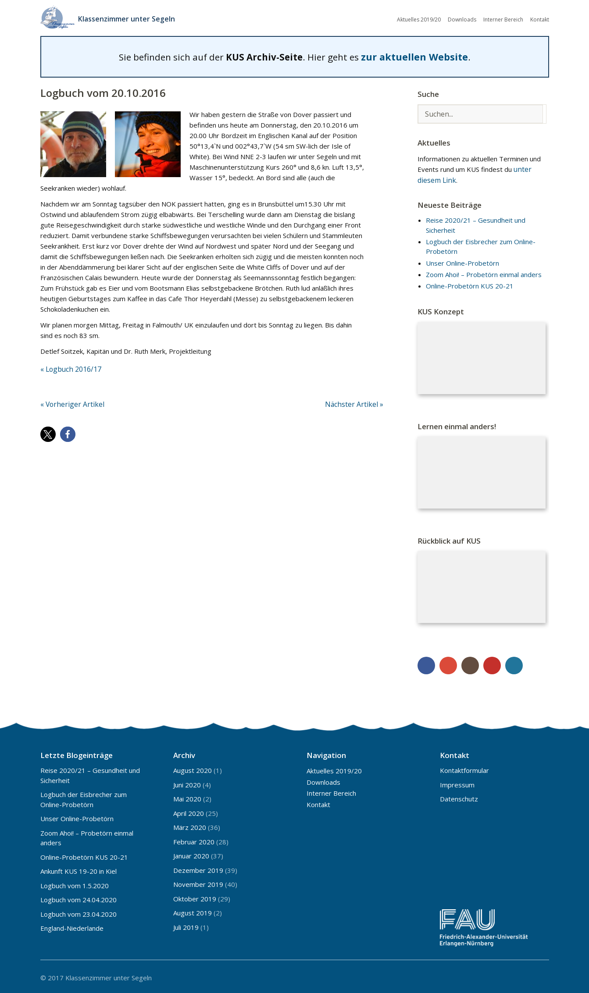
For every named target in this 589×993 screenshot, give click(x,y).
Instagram (470, 663)
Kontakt (539, 18)
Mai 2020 (187, 796)
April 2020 (188, 811)
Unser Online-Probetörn (462, 260)
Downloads (462, 18)
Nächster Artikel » (356, 401)
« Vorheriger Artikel (69, 401)
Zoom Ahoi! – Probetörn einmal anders (484, 272)
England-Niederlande (72, 926)
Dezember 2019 (198, 868)
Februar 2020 (193, 839)
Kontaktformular (464, 768)
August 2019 (192, 910)
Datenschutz (459, 796)
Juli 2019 (186, 925)
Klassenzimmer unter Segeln (131, 17)
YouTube (492, 663)
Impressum (457, 782)
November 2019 (198, 882)
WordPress (514, 663)
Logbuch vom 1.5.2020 (74, 883)
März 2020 (189, 825)
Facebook (426, 663)
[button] (48, 430)
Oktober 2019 (194, 896)
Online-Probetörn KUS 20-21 (470, 283)
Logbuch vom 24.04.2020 (78, 897)
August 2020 (192, 768)
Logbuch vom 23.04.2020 (78, 912)
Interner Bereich (503, 18)
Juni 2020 (187, 782)
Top (540, 974)
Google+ (448, 663)
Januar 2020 (191, 853)
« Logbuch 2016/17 (69, 366)
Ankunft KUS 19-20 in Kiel (78, 869)
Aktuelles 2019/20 (419, 18)
